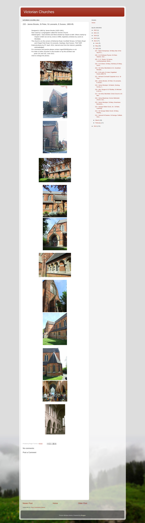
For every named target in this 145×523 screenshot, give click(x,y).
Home (55, 503)
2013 (95, 126)
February (98, 123)
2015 (95, 38)
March (97, 120)
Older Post (82, 503)
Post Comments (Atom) (38, 507)
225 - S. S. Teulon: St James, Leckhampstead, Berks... (104, 60)
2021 (95, 33)
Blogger (83, 515)
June (97, 43)
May (96, 46)
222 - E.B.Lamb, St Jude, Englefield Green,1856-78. (106, 73)
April (96, 48)
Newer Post (28, 503)
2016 (95, 35)
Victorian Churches (39, 12)
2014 (95, 41)
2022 (95, 30)
